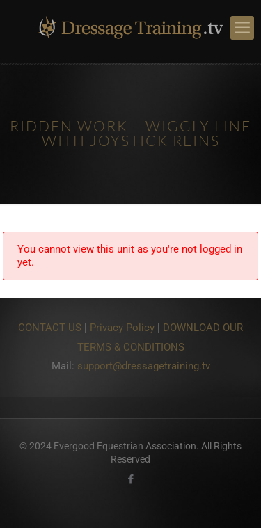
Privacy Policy (122, 327)
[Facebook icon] (130, 479)
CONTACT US (49, 327)
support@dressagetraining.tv (143, 366)
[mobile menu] (242, 28)
